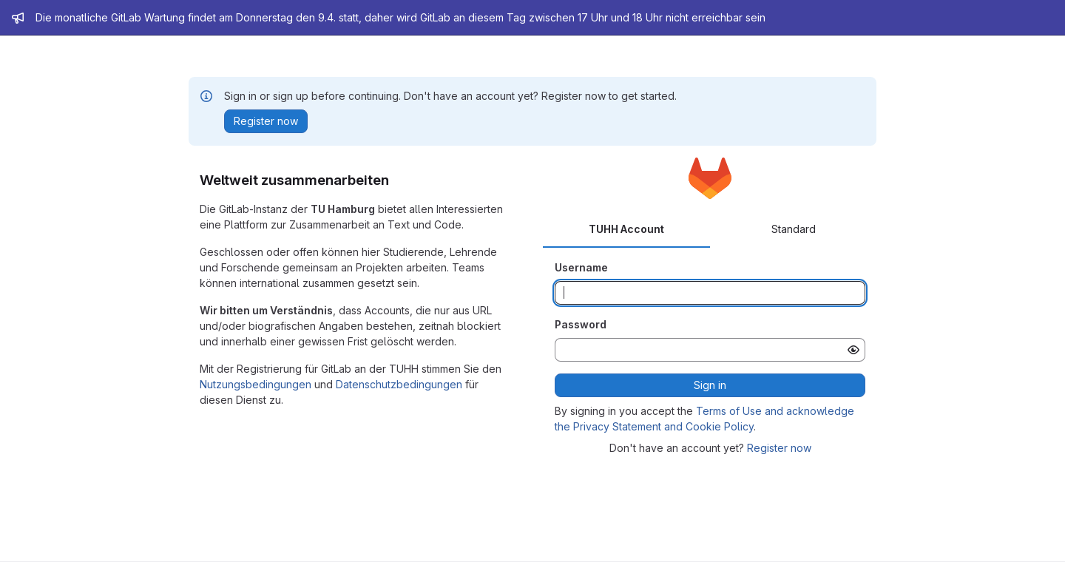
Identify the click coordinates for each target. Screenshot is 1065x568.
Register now (779, 448)
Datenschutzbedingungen (399, 384)
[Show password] (853, 350)
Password (580, 324)
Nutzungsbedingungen (255, 384)
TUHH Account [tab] (626, 229)
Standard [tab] (793, 229)
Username (581, 267)
